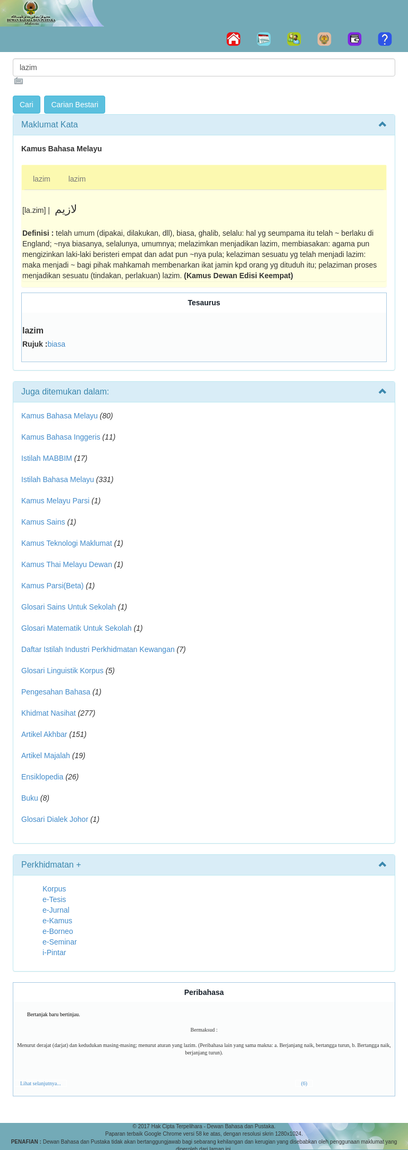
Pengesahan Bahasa (55, 692)
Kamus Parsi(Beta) (52, 585)
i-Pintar (54, 952)
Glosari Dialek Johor (54, 819)
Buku (29, 798)
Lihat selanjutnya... (40, 1083)
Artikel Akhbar (44, 734)
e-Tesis (54, 899)
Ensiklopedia (42, 777)
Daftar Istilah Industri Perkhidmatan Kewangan (98, 649)
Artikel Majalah (45, 755)
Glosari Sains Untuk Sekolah (68, 607)
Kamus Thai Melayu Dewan (66, 564)
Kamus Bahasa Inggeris (60, 437)
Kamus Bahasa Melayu (60, 415)
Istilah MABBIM (46, 458)
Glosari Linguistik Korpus (62, 670)
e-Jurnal (56, 910)
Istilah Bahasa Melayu (57, 479)
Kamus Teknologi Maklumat (66, 543)
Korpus (54, 889)
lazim (41, 179)
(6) (304, 1083)
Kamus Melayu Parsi (55, 500)
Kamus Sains (43, 522)
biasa (56, 344)
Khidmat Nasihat (48, 713)
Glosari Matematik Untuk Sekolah (76, 628)
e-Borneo (57, 931)
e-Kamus (57, 920)
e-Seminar (59, 942)
